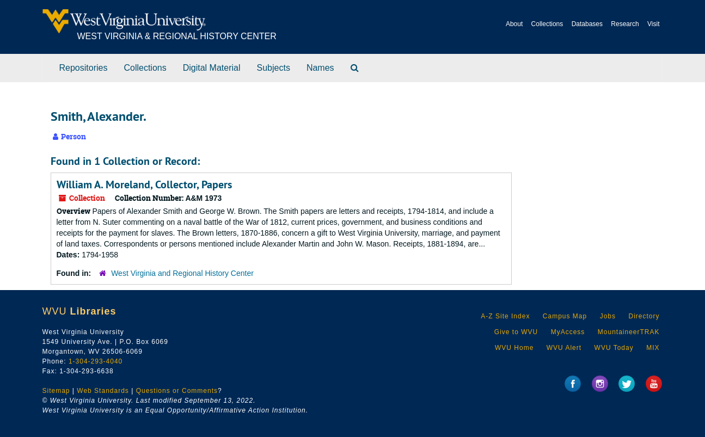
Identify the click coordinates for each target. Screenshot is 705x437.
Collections (547, 24)
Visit (653, 24)
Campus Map (565, 316)
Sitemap (56, 391)
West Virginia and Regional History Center (182, 273)
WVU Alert (564, 348)
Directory (643, 316)
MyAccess (568, 332)
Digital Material (212, 67)
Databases (587, 24)
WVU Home (514, 348)
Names (320, 67)
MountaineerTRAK (629, 332)
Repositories (83, 67)
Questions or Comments (177, 391)
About (514, 24)
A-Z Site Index (505, 316)
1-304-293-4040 (95, 361)
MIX (652, 348)
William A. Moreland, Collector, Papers (144, 184)
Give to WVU (516, 332)
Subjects (273, 67)
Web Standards (103, 391)
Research (625, 24)
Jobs (608, 316)
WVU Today (614, 348)
